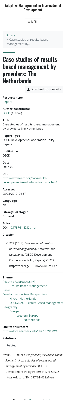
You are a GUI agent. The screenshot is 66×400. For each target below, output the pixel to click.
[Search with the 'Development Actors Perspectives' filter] (25, 294)
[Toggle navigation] (33, 22)
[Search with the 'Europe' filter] (14, 311)
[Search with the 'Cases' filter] (6, 290)
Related (11, 345)
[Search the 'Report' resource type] (7, 102)
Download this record (43, 89)
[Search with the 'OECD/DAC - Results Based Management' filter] (36, 303)
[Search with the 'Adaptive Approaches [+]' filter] (19, 282)
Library (10, 35)
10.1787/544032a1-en (23, 228)
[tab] (11, 345)
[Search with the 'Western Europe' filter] (27, 315)
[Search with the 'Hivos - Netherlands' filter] (23, 299)
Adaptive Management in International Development (33, 7)
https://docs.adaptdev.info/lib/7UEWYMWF (30, 331)
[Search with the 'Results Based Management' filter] (28, 286)
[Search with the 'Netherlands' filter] (32, 320)
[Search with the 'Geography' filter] (10, 307)
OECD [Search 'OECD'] (6, 113)
